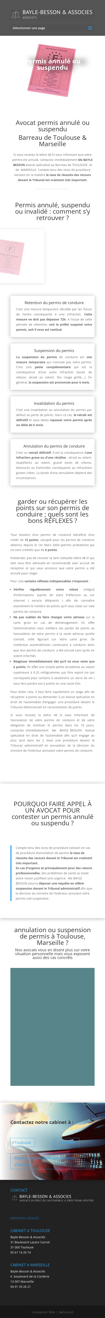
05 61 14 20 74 (20, 1252)
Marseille (67, 1142)
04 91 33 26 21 (20, 1287)
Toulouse (22, 1142)
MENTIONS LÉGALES (24, 1218)
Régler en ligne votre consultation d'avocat (44, 1161)
